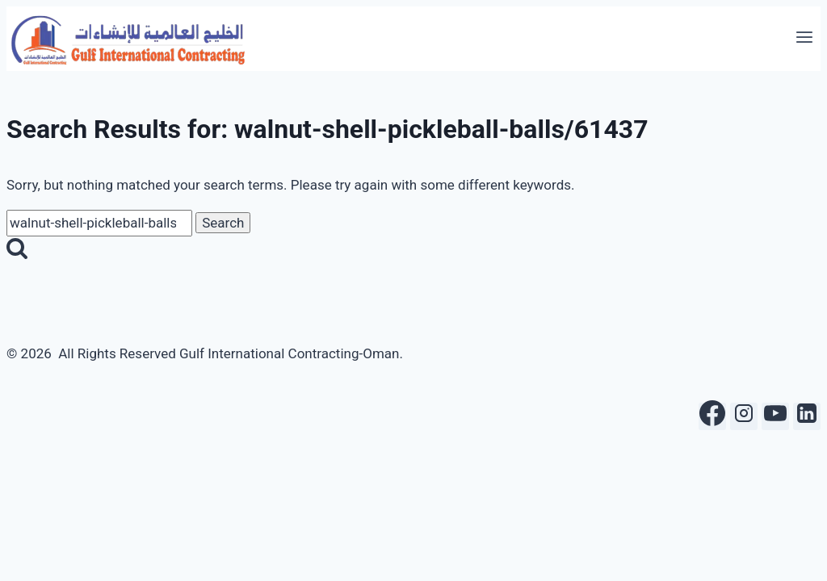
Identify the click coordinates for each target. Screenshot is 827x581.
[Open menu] (804, 39)
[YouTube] (775, 416)
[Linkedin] (807, 416)
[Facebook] (712, 416)
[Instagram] (744, 416)
